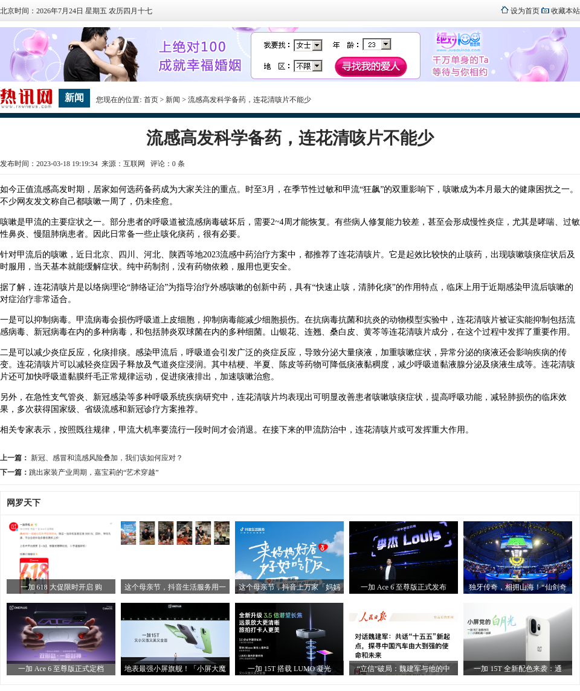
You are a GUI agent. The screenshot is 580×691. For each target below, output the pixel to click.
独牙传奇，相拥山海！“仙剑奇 (517, 587)
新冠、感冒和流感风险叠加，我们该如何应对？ (106, 458)
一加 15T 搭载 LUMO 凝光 (289, 668)
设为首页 (525, 11)
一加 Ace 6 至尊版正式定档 (61, 668)
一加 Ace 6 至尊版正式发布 (403, 587)
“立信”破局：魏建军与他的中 (404, 668)
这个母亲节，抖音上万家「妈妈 (289, 587)
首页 (151, 99)
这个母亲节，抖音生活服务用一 (175, 587)
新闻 (173, 99)
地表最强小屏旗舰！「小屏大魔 (175, 668)
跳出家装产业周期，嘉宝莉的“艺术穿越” (94, 472)
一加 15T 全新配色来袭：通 (517, 668)
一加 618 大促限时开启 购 (61, 587)
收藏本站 (565, 11)
